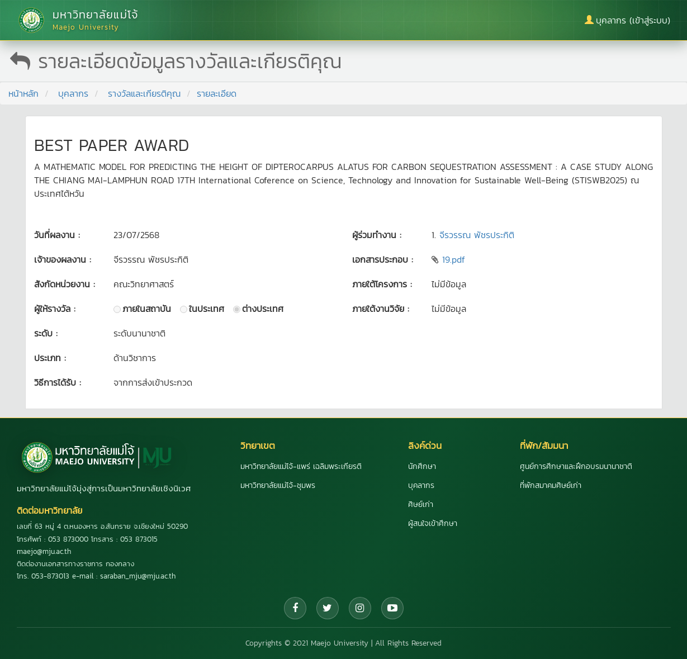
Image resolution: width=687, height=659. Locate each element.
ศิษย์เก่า (420, 504)
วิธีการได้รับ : (57, 382)
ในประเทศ (206, 308)
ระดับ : (46, 333)
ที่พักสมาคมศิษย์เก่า (550, 485)
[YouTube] (392, 608)
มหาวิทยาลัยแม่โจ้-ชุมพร (277, 485)
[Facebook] (295, 608)
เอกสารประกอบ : (382, 259)
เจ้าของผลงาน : (62, 259)
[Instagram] (360, 608)
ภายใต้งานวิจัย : (380, 308)
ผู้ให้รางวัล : (54, 308)
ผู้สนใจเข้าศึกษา (432, 523)
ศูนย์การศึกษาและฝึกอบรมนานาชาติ (576, 466)
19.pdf (453, 259)
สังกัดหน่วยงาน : (64, 284)
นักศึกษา (422, 466)
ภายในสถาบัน (146, 308)
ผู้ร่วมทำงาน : (376, 234)
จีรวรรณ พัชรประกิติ (476, 234)
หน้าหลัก (23, 93)
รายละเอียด (216, 93)
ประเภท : (50, 357)
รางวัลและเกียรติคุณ (144, 93)
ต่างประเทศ (262, 308)
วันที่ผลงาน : (57, 234)
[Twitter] (327, 608)
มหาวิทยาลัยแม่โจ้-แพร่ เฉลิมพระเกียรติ (301, 466)
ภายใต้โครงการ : (382, 284)
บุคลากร (73, 93)
